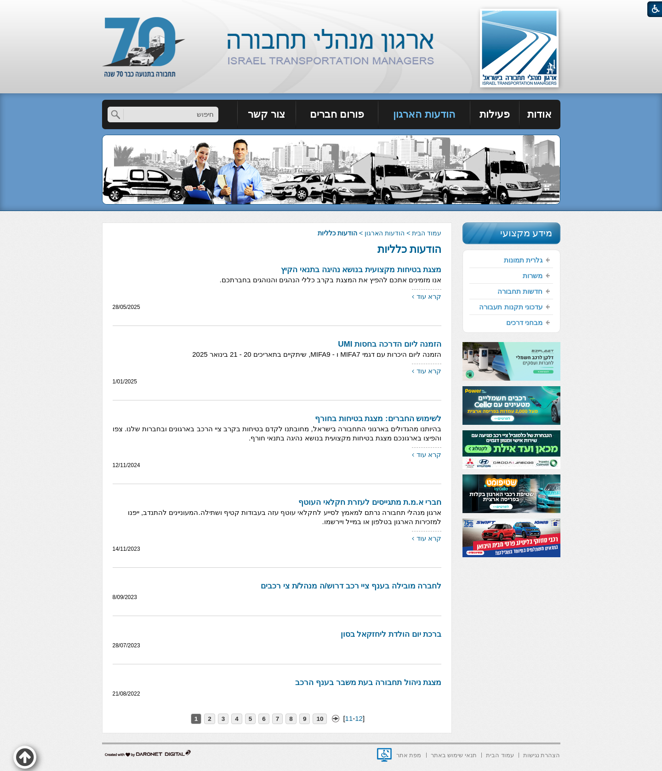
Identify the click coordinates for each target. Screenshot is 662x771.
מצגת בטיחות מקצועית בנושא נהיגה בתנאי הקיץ (361, 269)
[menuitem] (539, 114)
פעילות (494, 114)
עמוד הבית (426, 233)
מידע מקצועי (526, 233)
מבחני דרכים (524, 322)
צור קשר (266, 114)
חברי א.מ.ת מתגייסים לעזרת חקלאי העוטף (369, 502)
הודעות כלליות (409, 249)
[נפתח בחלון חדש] (384, 755)
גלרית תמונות (523, 260)
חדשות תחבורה (519, 291)
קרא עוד (429, 296)
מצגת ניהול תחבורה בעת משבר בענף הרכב (368, 682)
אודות (539, 114)
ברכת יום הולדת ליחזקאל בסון (391, 634)
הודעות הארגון (424, 114)
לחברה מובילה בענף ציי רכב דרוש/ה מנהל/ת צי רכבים (351, 586)
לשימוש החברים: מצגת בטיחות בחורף (378, 418)
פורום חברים (337, 114)
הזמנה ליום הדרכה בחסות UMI (389, 344)
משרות (532, 276)
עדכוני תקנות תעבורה (510, 307)
